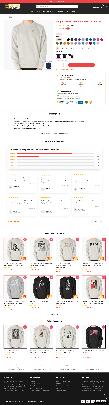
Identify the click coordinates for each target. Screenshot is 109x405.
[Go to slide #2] (33, 74)
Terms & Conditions (35, 383)
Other (10, 17)
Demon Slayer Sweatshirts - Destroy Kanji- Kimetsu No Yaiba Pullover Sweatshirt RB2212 (14, 303)
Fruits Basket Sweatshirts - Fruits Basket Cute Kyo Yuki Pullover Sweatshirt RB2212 (65, 265)
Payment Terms (60, 383)
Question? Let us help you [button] (101, 403)
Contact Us (59, 388)
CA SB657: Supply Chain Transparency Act (41, 390)
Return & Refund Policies (62, 386)
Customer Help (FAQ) (61, 390)
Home (5, 17)
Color (57, 36)
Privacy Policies (34, 386)
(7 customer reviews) (68, 25)
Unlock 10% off (105, 398)
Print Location (59, 51)
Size (57, 46)
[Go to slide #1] (24, 74)
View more (54, 314)
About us (32, 381)
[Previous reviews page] (92, 221)
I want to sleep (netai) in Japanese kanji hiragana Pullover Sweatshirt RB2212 (92, 265)
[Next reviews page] (100, 221)
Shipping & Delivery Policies (63, 381)
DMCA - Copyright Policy (36, 388)
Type (57, 31)
